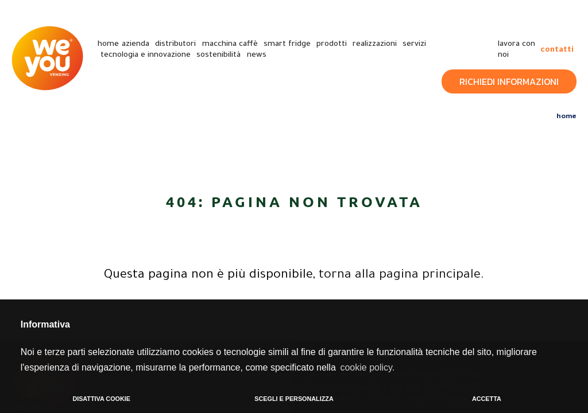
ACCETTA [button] (486, 398)
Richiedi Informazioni (509, 81)
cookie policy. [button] (367, 367)
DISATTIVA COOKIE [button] (101, 398)
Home (566, 115)
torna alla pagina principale (400, 276)
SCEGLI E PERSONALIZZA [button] (293, 398)
